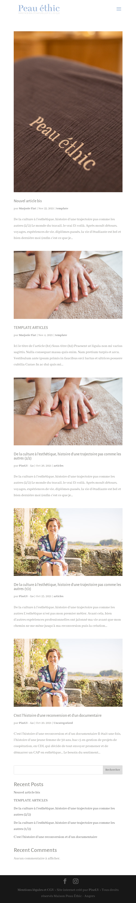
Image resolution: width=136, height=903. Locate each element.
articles (59, 466)
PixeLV (94, 890)
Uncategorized (63, 723)
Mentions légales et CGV (36, 890)
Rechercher (112, 770)
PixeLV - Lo (26, 466)
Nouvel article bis (28, 201)
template (62, 208)
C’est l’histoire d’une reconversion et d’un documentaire (57, 716)
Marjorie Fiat (27, 208)
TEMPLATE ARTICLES (31, 328)
